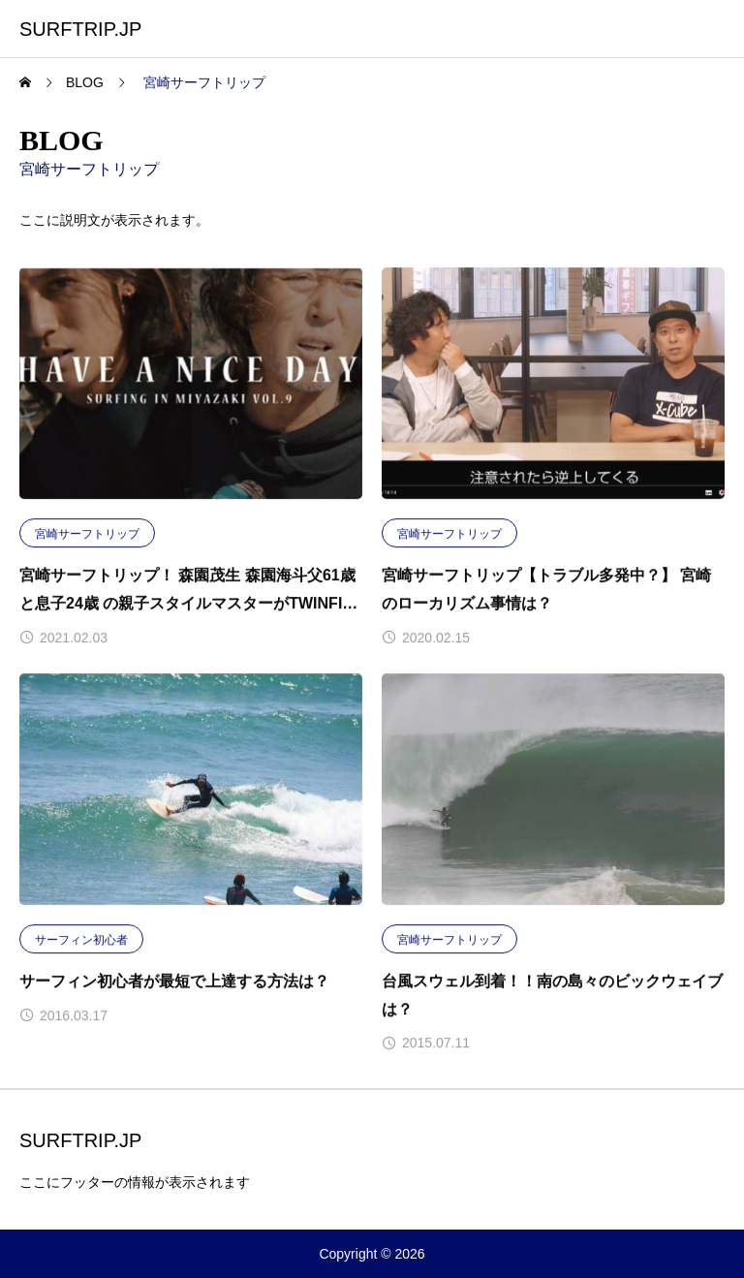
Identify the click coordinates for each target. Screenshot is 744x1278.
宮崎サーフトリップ (87, 534)
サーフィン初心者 (81, 940)
